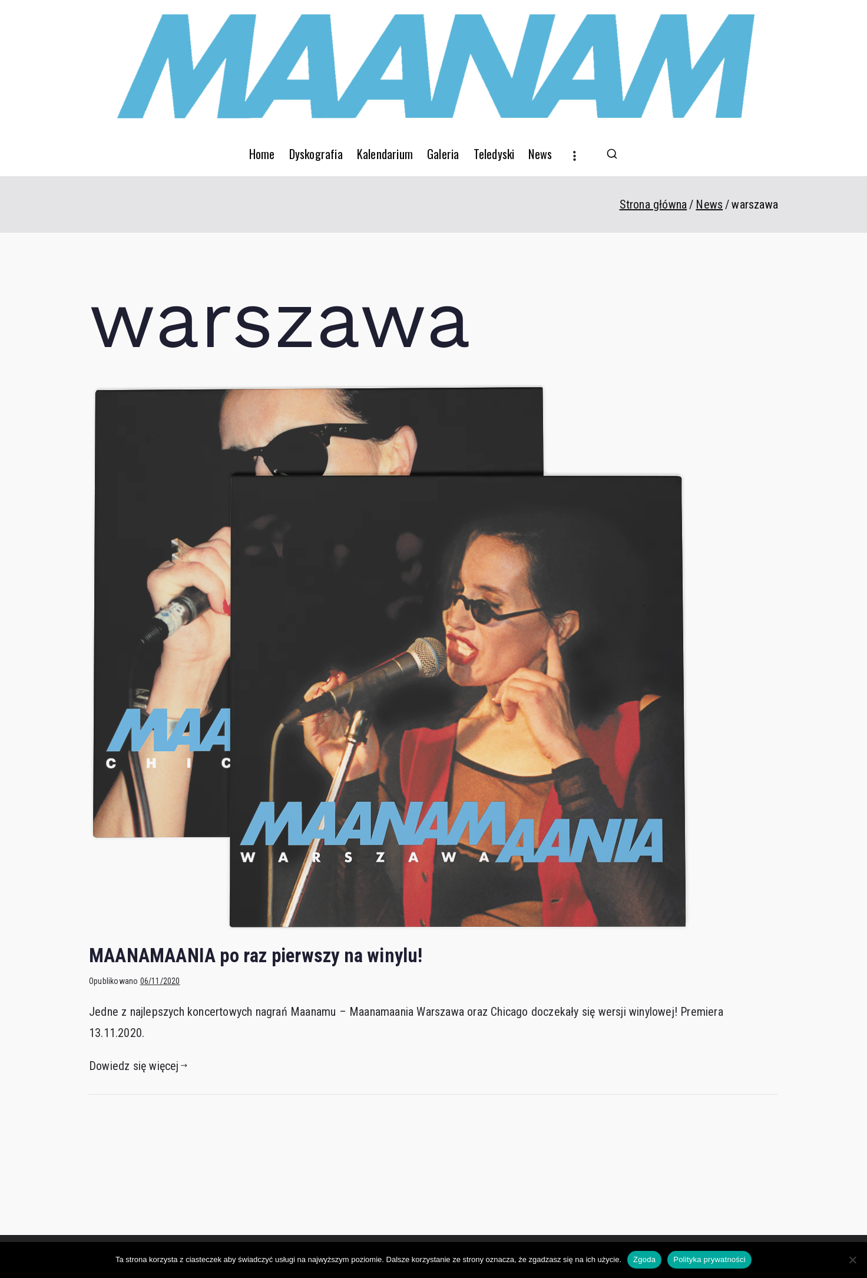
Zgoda (644, 1259)
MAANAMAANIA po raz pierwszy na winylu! (256, 956)
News (540, 154)
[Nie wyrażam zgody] (852, 1260)
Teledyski (494, 154)
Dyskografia (316, 154)
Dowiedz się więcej (138, 1066)
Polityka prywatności (709, 1259)
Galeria (443, 154)
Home (262, 154)
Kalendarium (385, 154)
